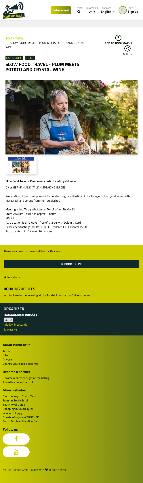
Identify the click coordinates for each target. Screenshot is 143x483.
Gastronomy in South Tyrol (19, 396)
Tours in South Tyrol (15, 400)
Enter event (60, 10)
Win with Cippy (12, 413)
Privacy (7, 359)
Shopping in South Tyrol (18, 409)
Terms (6, 351)
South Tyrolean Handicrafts (20, 421)
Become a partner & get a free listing (26, 378)
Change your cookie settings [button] (20, 363)
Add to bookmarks (118, 40)
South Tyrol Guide (14, 404)
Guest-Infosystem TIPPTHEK (21, 417)
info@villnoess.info (15, 324)
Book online (71, 264)
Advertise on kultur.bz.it (18, 382)
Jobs (5, 355)
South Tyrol (14, 38)
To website (12, 277)
